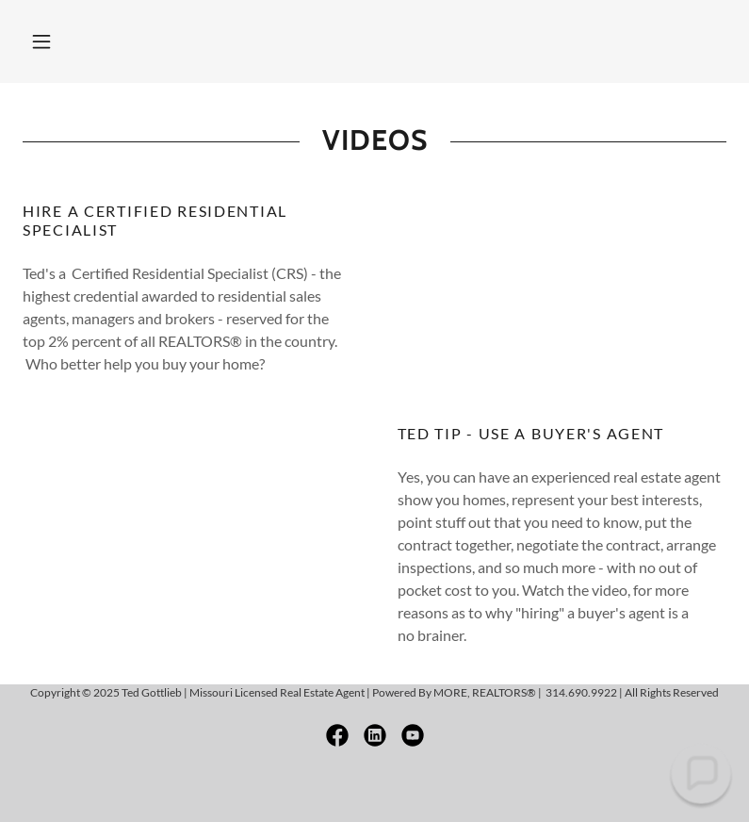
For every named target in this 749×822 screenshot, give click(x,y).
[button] (41, 41)
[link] (337, 735)
